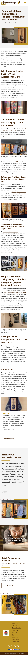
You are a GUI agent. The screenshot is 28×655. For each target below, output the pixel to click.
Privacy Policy (15, 625)
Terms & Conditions (16, 628)
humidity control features (12, 161)
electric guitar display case (18, 192)
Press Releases (15, 641)
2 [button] (4, 492)
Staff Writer (4, 23)
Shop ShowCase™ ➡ (9, 438)
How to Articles (15, 639)
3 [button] (6, 492)
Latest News (15, 637)
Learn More (10, 585)
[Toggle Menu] (25, 3)
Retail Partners (15, 630)
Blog (13, 634)
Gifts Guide (14, 632)
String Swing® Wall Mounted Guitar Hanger (14, 292)
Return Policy (15, 623)
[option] (14, 474)
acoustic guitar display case (10, 232)
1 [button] (2, 492)
